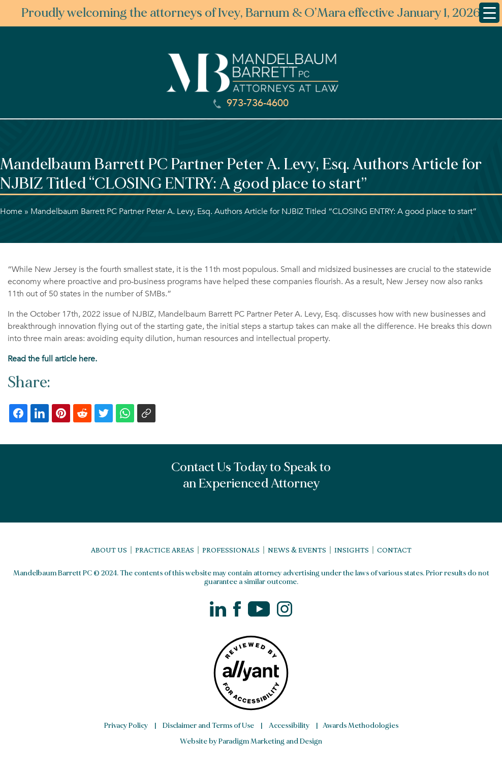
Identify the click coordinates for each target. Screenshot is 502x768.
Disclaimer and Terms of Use (208, 725)
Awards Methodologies (360, 725)
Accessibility (289, 725)
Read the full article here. (52, 358)
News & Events (297, 549)
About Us (109, 549)
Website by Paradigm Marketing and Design (251, 741)
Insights (351, 549)
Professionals (231, 549)
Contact (394, 549)
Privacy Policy (126, 725)
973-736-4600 (251, 103)
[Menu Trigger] (489, 13)
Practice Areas (164, 549)
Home (11, 211)
